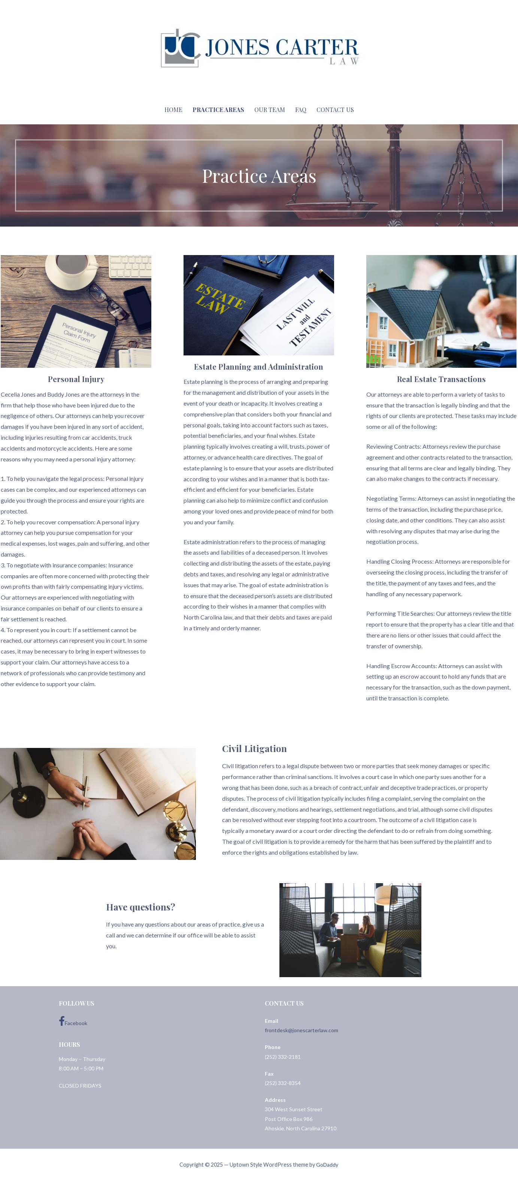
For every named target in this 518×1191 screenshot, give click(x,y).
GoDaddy (327, 1164)
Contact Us (335, 109)
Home (173, 109)
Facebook (73, 1021)
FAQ (300, 109)
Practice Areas (218, 109)
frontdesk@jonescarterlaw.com (301, 1030)
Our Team (269, 109)
